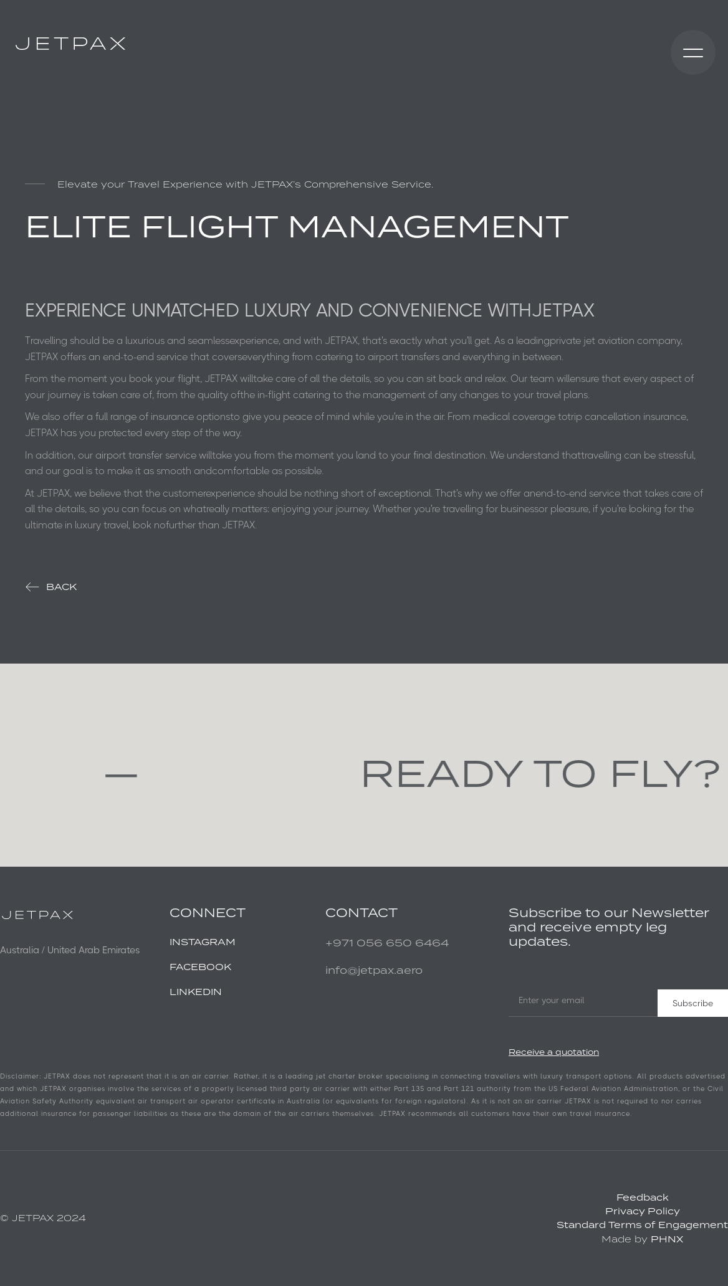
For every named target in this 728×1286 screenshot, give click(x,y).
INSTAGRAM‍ (203, 942)
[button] (693, 52)
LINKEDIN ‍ (196, 992)
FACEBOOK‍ (200, 967)
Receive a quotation (554, 1052)
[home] (70, 43)
